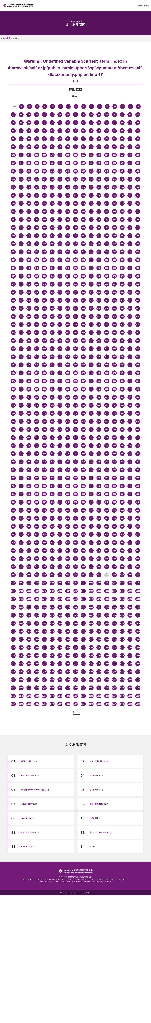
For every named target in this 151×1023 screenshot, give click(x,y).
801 (28, 486)
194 (67, 195)
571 (91, 373)
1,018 (130, 583)
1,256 (130, 696)
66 (130, 131)
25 (75, 115)
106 (44, 155)
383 (83, 284)
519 (83, 349)
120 (21, 163)
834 (21, 502)
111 (83, 155)
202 (130, 195)
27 (91, 115)
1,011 (75, 583)
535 (75, 357)
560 (137, 365)
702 (52, 437)
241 (36, 220)
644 (130, 405)
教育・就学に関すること (30, 775)
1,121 (138, 631)
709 (106, 437)
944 (83, 551)
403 (106, 292)
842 (83, 502)
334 (98, 260)
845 (106, 502)
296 (67, 244)
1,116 (99, 631)
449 (67, 316)
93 (75, 147)
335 (106, 260)
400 (83, 292)
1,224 (13, 688)
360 (36, 276)
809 (91, 486)
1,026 (60, 591)
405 (122, 292)
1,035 (130, 591)
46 (107, 123)
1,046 (83, 599)
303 (122, 244)
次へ (74, 712)
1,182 (83, 664)
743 (106, 454)
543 (137, 357)
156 (36, 179)
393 (28, 292)
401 (91, 292)
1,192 (29, 672)
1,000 (122, 575)
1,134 (106, 639)
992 (60, 575)
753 (52, 462)
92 (68, 147)
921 (36, 542)
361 (44, 276)
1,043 (60, 599)
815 (137, 486)
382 (75, 284)
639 (91, 405)
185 (130, 187)
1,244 (36, 696)
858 (75, 510)
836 (36, 502)
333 (91, 260)
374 (13, 284)
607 (106, 389)
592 (122, 381)
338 (130, 260)
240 (28, 220)
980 (98, 567)
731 (13, 454)
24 (68, 115)
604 (83, 389)
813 (122, 486)
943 (75, 551)
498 (52, 341)
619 (67, 397)
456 (122, 316)
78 (91, 139)
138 (28, 171)
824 (75, 494)
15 (130, 106)
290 (21, 244)
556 (106, 365)
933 (130, 542)
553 (83, 365)
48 (122, 123)
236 (130, 211)
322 (137, 252)
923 (52, 542)
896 (106, 526)
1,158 (29, 656)
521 (98, 349)
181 (98, 187)
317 (98, 252)
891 (67, 526)
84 (138, 139)
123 (44, 163)
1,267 (83, 704)
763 (130, 462)
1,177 (44, 664)
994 (75, 575)
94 (83, 147)
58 (68, 131)
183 (114, 187)
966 (122, 559)
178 (75, 187)
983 (122, 567)
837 (44, 502)
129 (91, 163)
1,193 (36, 672)
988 (28, 575)
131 (106, 163)
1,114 (83, 631)
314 (75, 252)
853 (36, 510)
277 (52, 236)
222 (21, 211)
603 (75, 389)
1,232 (75, 688)
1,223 (138, 680)
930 (106, 542)
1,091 (36, 623)
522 (106, 349)
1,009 (60, 583)
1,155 (138, 648)
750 (28, 462)
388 (122, 284)
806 (67, 486)
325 (28, 260)
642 (114, 405)
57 (60, 131)
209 (52, 203)
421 (114, 300)
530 (36, 357)
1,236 (106, 688)
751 (36, 462)
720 (60, 446)
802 (36, 486)
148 (106, 171)
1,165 (83, 656)
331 (75, 260)
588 (91, 381)
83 (130, 139)
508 (130, 341)
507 (122, 341)
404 (114, 292)
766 (21, 470)
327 (44, 260)
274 (28, 236)
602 (67, 389)
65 (122, 131)
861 (98, 510)
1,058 (44, 607)
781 (137, 470)
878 (98, 518)
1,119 (122, 631)
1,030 (91, 591)
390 (137, 284)
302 (114, 244)
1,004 (21, 583)
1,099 (99, 623)
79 (99, 139)
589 (98, 381)
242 (44, 220)
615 (36, 397)
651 (52, 413)
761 (114, 462)
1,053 (138, 599)
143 (67, 171)
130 (98, 163)
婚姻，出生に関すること (99, 761)
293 (44, 244)
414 (60, 300)
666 (36, 421)
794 (106, 478)
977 (75, 567)
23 (60, 115)
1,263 (52, 704)
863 (114, 510)
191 (44, 195)
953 (21, 559)
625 (114, 397)
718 (44, 446)
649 (36, 413)
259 (44, 228)
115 (114, 155)
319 (114, 252)
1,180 (68, 664)
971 (28, 567)
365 (75, 276)
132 (114, 163)
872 (52, 518)
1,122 (13, 639)
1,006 (36, 583)
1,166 (91, 656)
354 (122, 268)
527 (13, 357)
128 (83, 163)
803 (44, 486)
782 (13, 478)
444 (28, 316)
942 (67, 551)
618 (60, 397)
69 (21, 139)
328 (52, 260)
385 (98, 284)
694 (122, 429)
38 (44, 123)
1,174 (21, 664)
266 (98, 228)
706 (83, 437)
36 (29, 123)
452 (91, 316)
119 (13, 163)
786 (44, 478)
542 (130, 357)
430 (52, 308)
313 (67, 252)
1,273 (130, 704)
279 (67, 236)
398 (67, 292)
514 (44, 349)
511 (21, 349)
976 (67, 567)
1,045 (75, 599)
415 (67, 300)
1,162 (60, 656)
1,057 (36, 607)
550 (60, 365)
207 (36, 203)
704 (67, 437)
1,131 (83, 639)
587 (83, 381)
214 (91, 203)
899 (130, 526)
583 (52, 381)
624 (106, 397)
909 (75, 534)
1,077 (60, 615)
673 (91, 421)
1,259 (21, 704)
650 (44, 413)
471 (106, 324)
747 (137, 454)
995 (83, 575)
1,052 (130, 599)
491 (130, 332)
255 (13, 228)
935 (13, 551)
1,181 (75, 664)
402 (98, 292)
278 (60, 236)
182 (106, 187)
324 (21, 260)
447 (52, 316)
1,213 (60, 680)
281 (83, 236)
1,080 (83, 615)
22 (52, 115)
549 (52, 365)
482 (60, 332)
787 (52, 478)
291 (28, 244)
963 (98, 559)
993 (67, 575)
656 (91, 413)
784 (28, 478)
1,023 (36, 591)
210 (60, 203)
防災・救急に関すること (30, 832)
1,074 (36, 615)
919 (21, 542)
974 (52, 567)
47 (114, 123)
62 (99, 131)
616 (44, 397)
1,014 (99, 583)
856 (60, 510)
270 (130, 228)
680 (13, 429)
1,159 (36, 656)
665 (28, 421)
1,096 (75, 623)
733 (28, 454)
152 (137, 171)
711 (122, 437)
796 (122, 478)
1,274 (138, 704)
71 (37, 139)
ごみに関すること (27, 818)
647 (21, 413)
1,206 (138, 672)
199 (106, 195)
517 (67, 349)
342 (28, 268)
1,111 (60, 631)
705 (75, 437)
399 (75, 292)
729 (130, 446)
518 (75, 349)
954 (28, 559)
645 (137, 405)
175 (52, 187)
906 (52, 534)
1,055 (21, 607)
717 (36, 446)
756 (75, 462)
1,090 (29, 623)
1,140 (21, 648)
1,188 (130, 664)
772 (67, 470)
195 (75, 195)
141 (52, 171)
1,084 (114, 615)
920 (28, 542)
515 (52, 349)
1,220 (114, 680)
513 (36, 349)
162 (83, 179)
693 (114, 429)
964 (106, 559)
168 (130, 179)
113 (98, 155)
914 (114, 534)
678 (130, 421)
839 (60, 502)
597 (28, 389)
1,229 (52, 688)
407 (137, 292)
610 (130, 389)
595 (13, 389)
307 (21, 252)
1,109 (44, 631)
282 (91, 236)
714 (13, 446)
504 (98, 341)
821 (52, 494)
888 (44, 526)
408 (13, 300)
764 (137, 462)
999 (114, 575)
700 (36, 437)
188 (21, 195)
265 (91, 228)
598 (36, 389)
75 (68, 139)
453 (98, 316)
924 (60, 542)
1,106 (21, 631)
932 (122, 542)
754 (60, 462)
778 (114, 470)
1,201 (99, 672)
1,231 (68, 688)
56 (52, 131)
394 (36, 292)
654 (75, 413)
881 (122, 518)
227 (60, 211)
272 (13, 236)
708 (98, 437)
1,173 (13, 664)
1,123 (21, 639)
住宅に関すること (96, 818)
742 (98, 454)
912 (98, 534)
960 (75, 559)
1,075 (44, 615)
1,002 (138, 575)
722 (75, 446)
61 (91, 131)
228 (67, 211)
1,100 (106, 623)
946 (98, 551)
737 (60, 454)
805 (60, 486)
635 (60, 405)
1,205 (130, 672)
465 (60, 324)
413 (52, 300)
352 (106, 268)
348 (75, 268)
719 (52, 446)
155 (28, 179)
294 (52, 244)
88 (37, 147)
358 (21, 276)
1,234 (91, 688)
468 (83, 324)
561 (13, 373)
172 (28, 187)
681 (21, 429)
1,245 (44, 696)
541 (122, 357)
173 (36, 187)
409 (21, 300)
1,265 (68, 704)
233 (106, 211)
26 (83, 115)
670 (67, 421)
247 (83, 220)
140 (44, 171)
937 (28, 551)
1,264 (60, 704)
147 (98, 171)
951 (137, 551)
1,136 (122, 639)
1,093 (52, 623)
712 (130, 437)
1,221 (122, 680)
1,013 (91, 583)
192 (52, 195)
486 (91, 332)
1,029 (83, 591)
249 (98, 220)
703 (60, 437)
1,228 (44, 688)
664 (21, 421)
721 (67, 446)
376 (28, 284)
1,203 (114, 672)
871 (44, 518)
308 (28, 252)
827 (98, 494)
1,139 (13, 648)
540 (114, 357)
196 (83, 195)
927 (83, 542)
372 (130, 276)
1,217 (91, 680)
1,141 (29, 648)
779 (122, 470)
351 (98, 268)
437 (106, 308)
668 (52, 421)
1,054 (13, 607)
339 (137, 260)
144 (75, 171)
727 (114, 446)
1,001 (130, 575)
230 (83, 211)
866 (137, 510)
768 (36, 470)
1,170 (122, 656)
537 (91, 357)
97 (107, 147)
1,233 (83, 688)
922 (44, 542)
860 (91, 510)
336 (114, 260)
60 (83, 131)
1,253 (106, 696)
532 (52, 357)
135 (137, 163)
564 (36, 373)
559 (130, 365)
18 (21, 115)
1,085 (122, 615)
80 (107, 139)
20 (37, 115)
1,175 (29, 664)
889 (52, 526)
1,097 (83, 623)
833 (13, 502)
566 (52, 373)
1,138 (138, 639)
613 (21, 397)
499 (60, 341)
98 (114, 147)
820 (44, 494)
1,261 (36, 704)
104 (28, 155)
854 (44, 510)
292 (36, 244)
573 (106, 373)
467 (75, 324)
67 (138, 131)
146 (91, 171)
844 (98, 502)
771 (60, 470)
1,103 (130, 623)
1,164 (75, 656)
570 (83, 373)
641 (106, 405)
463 (44, 324)
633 (44, 405)
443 (21, 316)
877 (91, 518)
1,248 (68, 696)
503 (91, 341)
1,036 (138, 591)
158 (52, 179)
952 (13, 559)
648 (28, 413)
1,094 (60, 623)
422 (122, 300)
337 (122, 260)
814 (130, 486)
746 (130, 454)
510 (13, 349)
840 (67, 502)
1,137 (130, 639)
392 (21, 292)
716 (28, 446)
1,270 (106, 704)
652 (60, 413)
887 (36, 526)
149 (114, 171)
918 (13, 542)
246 (75, 220)
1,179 (60, 664)
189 (28, 195)
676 (114, 421)
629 (13, 405)
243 (52, 220)
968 (137, 559)
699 (28, 437)
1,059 (52, 607)
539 (106, 357)
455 (114, 316)
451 (83, 316)
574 (114, 373)
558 (122, 365)
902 (21, 534)
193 (60, 195)
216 (106, 203)
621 (83, 397)
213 (83, 203)
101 (137, 147)
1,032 (106, 591)
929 (98, 542)
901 (13, 534)
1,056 (29, 607)
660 (122, 413)
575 (122, 373)
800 (21, 486)
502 (83, 341)
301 (106, 244)
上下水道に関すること (29, 847)
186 (137, 187)
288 (137, 236)
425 (13, 308)
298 (83, 244)
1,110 (52, 631)
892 (75, 526)
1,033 (114, 591)
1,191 (21, 672)
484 (75, 332)
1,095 (68, 623)
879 (106, 518)
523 (114, 349)
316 (91, 252)
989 (36, 575)
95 (91, 147)
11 (99, 106)
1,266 (75, 704)
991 (52, 575)
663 (13, 421)
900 (137, 526)
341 (21, 268)
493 (13, 341)
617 (52, 397)
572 (98, 373)
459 (13, 324)
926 (75, 542)
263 (75, 228)
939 (44, 551)
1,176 (36, 664)
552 (75, 365)
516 (60, 349)
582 (44, 381)
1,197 (68, 672)
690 (91, 429)
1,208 (21, 680)
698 (21, 437)
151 (130, 171)
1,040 (36, 599)
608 (114, 389)
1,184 (99, 664)
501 (75, 341)
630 (21, 405)
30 (114, 115)
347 (67, 268)
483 (67, 332)
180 (91, 187)
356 (137, 268)
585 (67, 381)
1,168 (106, 656)
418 (91, 300)
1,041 (44, 599)
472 (114, 324)
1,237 (114, 688)
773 (75, 470)
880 (114, 518)
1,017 (122, 583)
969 (13, 567)
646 (13, 413)
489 (114, 332)
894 (91, 526)
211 (67, 203)
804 (52, 486)
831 (130, 494)
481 (52, 332)
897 (114, 526)
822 (60, 494)
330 (67, 260)
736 (52, 454)
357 (13, 276)
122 (36, 163)
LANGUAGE (144, 5)
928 (91, 542)
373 (137, 276)
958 (60, 559)
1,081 (91, 615)
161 (75, 179)
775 (91, 470)
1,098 (91, 623)
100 (130, 147)
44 (91, 123)
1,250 (83, 696)
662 (137, 413)
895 (98, 526)
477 (21, 332)
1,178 (52, 664)
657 (98, 413)
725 (98, 446)
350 (91, 268)
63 (107, 131)
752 (44, 462)
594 (137, 381)
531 (44, 357)
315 (83, 252)
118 (137, 155)
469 (91, 324)
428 (36, 308)
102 (13, 155)
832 (137, 494)
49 (130, 123)
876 (83, 518)
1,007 (44, 583)
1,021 (21, 591)
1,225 (21, 688)
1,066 (106, 607)
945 (91, 551)
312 (60, 252)
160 (67, 179)
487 (98, 332)
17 (13, 115)
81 (114, 139)
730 (137, 446)
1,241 (13, 696)
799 (13, 486)
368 (98, 276)
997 (98, 575)
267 (106, 228)
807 (75, 486)
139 (36, 171)
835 (28, 502)
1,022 (29, 591)
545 (21, 365)
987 (21, 575)
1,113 (75, 631)
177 (67, 187)
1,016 (114, 583)
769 (44, 470)
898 (122, 526)
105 (36, 155)
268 (114, 228)
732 (21, 454)
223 (28, 211)
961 (83, 559)
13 (115, 106)
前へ (14, 106)
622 (91, 397)
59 (75, 131)
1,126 (44, 639)
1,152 (114, 648)
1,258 (13, 704)
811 (106, 486)
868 (21, 518)
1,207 (13, 680)
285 (114, 236)
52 (21, 131)
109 (67, 155)
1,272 (122, 704)
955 (36, 559)
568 (67, 373)
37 (37, 123)
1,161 (52, 656)
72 (44, 139)
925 (67, 542)
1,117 (106, 631)
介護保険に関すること (29, 804)
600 (52, 389)
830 (122, 494)
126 (67, 163)
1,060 (60, 607)
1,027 (68, 591)
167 (122, 179)
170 (13, 187)
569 (75, 373)
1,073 (29, 615)
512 (28, 349)
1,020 (13, 591)
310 (44, 252)
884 (13, 526)
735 (44, 454)
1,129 (68, 639)
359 (28, 276)
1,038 (21, 599)
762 (122, 462)
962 (91, 559)
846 (114, 502)
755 (67, 462)
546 (28, 365)
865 (130, 510)
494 (21, 341)
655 (83, 413)
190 (36, 195)
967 (130, 559)
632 (36, 405)
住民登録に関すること (29, 761)
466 (67, 324)
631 (28, 405)
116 (122, 155)
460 (21, 324)
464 (52, 324)
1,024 (44, 591)
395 (44, 292)
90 (52, 147)
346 (60, 268)
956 (44, 559)
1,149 (91, 648)
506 (114, 341)
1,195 (52, 672)
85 (13, 147)
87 (29, 147)
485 (83, 332)
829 (114, 494)
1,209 (29, 680)
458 (137, 316)
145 (83, 171)
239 (21, 220)
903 (28, 534)
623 (98, 397)
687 (67, 429)
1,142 (36, 648)
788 (60, 478)
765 (13, 470)
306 (13, 252)
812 (114, 486)
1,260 (29, 704)
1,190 (13, 672)
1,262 (44, 704)
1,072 (21, 615)
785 (36, 478)
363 (60, 276)
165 (106, 179)
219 (130, 203)
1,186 (114, 664)
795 (114, 478)
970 (21, 567)
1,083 (106, 615)
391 (13, 292)
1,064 (91, 607)
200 (114, 195)
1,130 (75, 639)
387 (114, 284)
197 (91, 195)
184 (122, 187)
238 (13, 220)
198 (98, 195)
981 (106, 567)
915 (122, 534)
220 (137, 203)
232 (98, 211)
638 (83, 405)
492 (137, 332)
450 (75, 316)
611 (137, 389)
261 (60, 228)
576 (130, 373)
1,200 (91, 672)
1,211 (44, 680)
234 (114, 211)
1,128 (60, 639)
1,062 (75, 607)
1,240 (138, 688)
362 (52, 276)
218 (122, 203)
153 (13, 179)
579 (21, 381)
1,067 (114, 607)
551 (67, 365)
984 (130, 567)
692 (106, 429)
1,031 (99, 591)
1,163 (68, 656)
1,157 (21, 656)
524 (122, 349)
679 (137, 421)
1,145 (60, 648)
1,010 (68, 583)
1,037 (13, 599)
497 (44, 341)
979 (91, 567)
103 (21, 155)
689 (83, 429)
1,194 (44, 672)
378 (44, 284)
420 (106, 300)
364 (67, 276)
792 (91, 478)
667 (44, 421)
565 (44, 373)
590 (106, 381)
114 (106, 155)
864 (122, 510)
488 (106, 332)
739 (75, 454)
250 (106, 220)
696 (137, 429)
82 (122, 139)
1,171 (130, 656)
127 (75, 163)
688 (75, 429)
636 (67, 405)
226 (52, 211)
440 (130, 308)
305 (137, 244)
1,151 (106, 648)
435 (91, 308)
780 (130, 470)
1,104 (138, 623)
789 (67, 478)
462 (36, 324)
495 (28, 341)
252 (122, 220)
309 (36, 252)
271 (137, 228)
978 (83, 567)
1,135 (114, 639)
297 (75, 244)
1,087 (138, 615)
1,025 (52, 591)
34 (13, 123)
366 (83, 276)
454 (106, 316)
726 (106, 446)
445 (36, 316)
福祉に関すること (96, 790)
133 (122, 163)
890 (60, 526)
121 (28, 163)
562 (21, 373)
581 (36, 381)
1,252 (99, 696)
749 (21, 462)
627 (130, 397)
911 (91, 534)
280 (75, 236)
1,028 (75, 591)
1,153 (122, 648)
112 (91, 155)
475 (137, 324)
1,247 (60, 696)
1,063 (83, 607)
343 (36, 268)
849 (137, 502)
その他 (92, 847)
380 (60, 284)
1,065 (99, 607)
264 (83, 228)
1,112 (68, 631)
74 (60, 139)
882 (130, 518)
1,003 (13, 583)
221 (13, 211)
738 (67, 454)
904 (36, 534)
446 (44, 316)
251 (114, 220)
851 (21, 510)
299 (91, 244)
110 (75, 155)
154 (21, 179)
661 (130, 413)
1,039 (29, 599)
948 (114, 551)
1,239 (130, 688)
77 (83, 139)
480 (44, 332)
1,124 (29, 639)
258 (36, 228)
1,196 (60, 672)
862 (106, 510)
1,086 (130, 615)
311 (52, 252)
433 (75, 308)
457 (130, 316)
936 (21, 551)
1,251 (91, 696)
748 (13, 462)
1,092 (44, 623)
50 (138, 123)
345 (52, 268)
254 (137, 220)
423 (130, 300)
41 (68, 123)
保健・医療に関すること (99, 804)
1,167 (99, 656)
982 (114, 567)
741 (91, 454)
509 (137, 341)
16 (138, 106)
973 (44, 567)
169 (137, 179)
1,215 (75, 680)
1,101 (114, 623)
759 (98, 462)
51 (13, 131)
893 (83, 526)
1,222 (130, 680)
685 (52, 429)
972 (36, 567)
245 (67, 220)
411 (36, 300)
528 (21, 357)
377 (36, 284)
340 (13, 268)
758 (91, 462)
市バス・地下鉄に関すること (101, 832)
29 (107, 115)
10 (92, 106)
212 (75, 203)
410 (28, 300)
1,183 (91, 664)
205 (21, 203)
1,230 (60, 688)
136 (13, 171)
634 (52, 405)
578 (13, 381)
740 (83, 454)
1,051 (122, 599)
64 (114, 131)
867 (13, 518)
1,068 (122, 607)
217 (114, 203)
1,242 (21, 696)
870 (36, 518)
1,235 (99, 688)
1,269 (99, 704)
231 (91, 211)
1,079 (75, 615)
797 (130, 478)
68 (13, 139)
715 (21, 446)
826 (91, 494)
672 (83, 421)
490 (122, 332)
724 (91, 446)
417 (83, 300)
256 (21, 228)
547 (36, 365)
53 (29, 131)
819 (36, 494)
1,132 (91, 639)
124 (52, 163)
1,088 (13, 623)
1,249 (75, 696)
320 (122, 252)
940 (52, 551)
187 (13, 195)
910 (83, 534)
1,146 (68, 648)
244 (60, 220)
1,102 (122, 623)
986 (13, 575)
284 (106, 236)
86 (21, 147)
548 (44, 365)
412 (44, 300)
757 (83, 462)
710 (114, 437)
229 (75, 211)
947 (106, 551)
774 (83, 470)
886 (28, 526)
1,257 (138, 696)
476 (13, 332)
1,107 (29, 631)
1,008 (52, 583)
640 (98, 405)
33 (138, 115)
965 (114, 559)
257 (28, 228)
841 (75, 502)
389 (130, 284)
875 (75, 518)
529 (28, 357)
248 (91, 220)
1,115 (91, 631)
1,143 (44, 648)
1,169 (114, 656)
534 (67, 357)
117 (130, 155)
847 (122, 502)
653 (67, 413)
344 (44, 268)
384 (91, 284)
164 (98, 179)
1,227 (36, 688)
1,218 (99, 680)
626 (122, 397)
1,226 (29, 688)
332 (83, 260)
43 (83, 123)
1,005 (29, 583)
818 (28, 494)
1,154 (130, 648)
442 (13, 316)
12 (107, 106)
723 (83, 446)
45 (99, 123)
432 (67, 308)
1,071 (13, 615)
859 (83, 510)
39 (52, 123)
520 (91, 349)
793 (98, 478)
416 (75, 300)
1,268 (91, 704)
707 (91, 437)
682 (28, 429)
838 (52, 502)
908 (67, 534)
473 (122, 324)
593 (130, 381)
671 (75, 421)
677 (122, 421)
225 (44, 211)
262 (67, 228)
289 (13, 244)
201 (122, 195)
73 (52, 139)
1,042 (52, 599)
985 (137, 567)
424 (137, 300)
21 (44, 115)
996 (91, 575)
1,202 (106, 672)
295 (60, 244)
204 (13, 203)
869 (28, 518)
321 (130, 252)
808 (83, 486)
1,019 (138, 583)
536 (83, 357)
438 (114, 308)
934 (137, 542)
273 (21, 236)
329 (60, 260)
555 (98, 365)
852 (28, 510)
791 (83, 478)
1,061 (68, 607)
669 (60, 421)
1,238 (122, 688)
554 (91, 365)
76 (75, 139)
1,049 (106, 599)
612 (13, 397)
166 (114, 179)
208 (44, 203)
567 (60, 373)
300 (98, 244)
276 (44, 236)
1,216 (83, 680)
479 (36, 332)
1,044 (68, 599)
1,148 (83, 648)
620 (75, 397)
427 (28, 308)
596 (21, 389)
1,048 (99, 599)
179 (83, 187)
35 (21, 123)
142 (60, 171)
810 (98, 486)
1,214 (68, 680)
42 (75, 123)
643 (122, 405)
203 (137, 195)
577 (137, 373)
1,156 (13, 656)
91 (60, 147)
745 (122, 454)
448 (60, 316)
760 (106, 462)
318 (106, 252)
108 (60, 155)
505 (106, 341)
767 (28, 470)
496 (36, 341)
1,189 (138, 664)
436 (98, 308)
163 (91, 179)
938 (36, 551)
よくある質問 (5, 38)
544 (13, 365)
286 (122, 236)
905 (44, 534)
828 (106, 494)
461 (28, 324)
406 (130, 292)
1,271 (114, 704)
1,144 (52, 648)
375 (21, 284)
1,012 (83, 583)
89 (44, 147)
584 (60, 381)
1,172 (138, 656)
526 (137, 349)
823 (67, 494)
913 (106, 534)
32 (130, 115)
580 (28, 381)
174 (44, 187)
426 (21, 308)
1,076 (52, 615)
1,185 (106, 664)
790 (75, 478)
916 (130, 534)
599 (44, 389)
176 (60, 187)
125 (60, 163)
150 (122, 171)
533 (60, 357)
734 (36, 454)
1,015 (106, 583)
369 (106, 276)
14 (123, 106)
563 (28, 373)
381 (67, 284)
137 (21, 171)
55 (44, 131)
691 (98, 429)
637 (75, 405)
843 (91, 502)
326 (36, 260)
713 (137, 437)
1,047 (91, 599)
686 (60, 429)
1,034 (122, 591)
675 (106, 421)
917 (137, 534)
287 (130, 236)
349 (83, 268)
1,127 (52, 639)
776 (98, 470)
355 (130, 268)
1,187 (122, 664)
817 (21, 494)
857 (67, 510)
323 (13, 260)
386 (106, 284)
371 (122, 276)
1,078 (68, 615)
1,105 (13, 631)
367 (91, 276)
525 (130, 349)
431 (60, 308)
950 (130, 551)
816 (13, 494)
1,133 (99, 639)
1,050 (114, 599)
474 (130, 324)
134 (130, 163)
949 (122, 551)
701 (44, 437)
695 (130, 429)
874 (67, 518)
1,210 (36, 680)
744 (114, 454)
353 (114, 268)
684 (44, 429)
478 (28, 332)
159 (60, 179)
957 (52, 559)
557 (114, 365)
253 (130, 220)
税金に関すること (96, 775)
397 (60, 292)
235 (122, 211)
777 (106, 470)
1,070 (138, 607)
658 (106, 413)
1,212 (52, 680)
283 (98, 236)
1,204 (122, 672)
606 (98, 389)
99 (122, 147)
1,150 (99, 648)
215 (98, 203)
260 (52, 228)
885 (21, 526)
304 (130, 244)
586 (75, 381)
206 (28, 203)
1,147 (75, 648)
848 (130, 502)
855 (52, 510)
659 (114, 413)
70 (29, 139)
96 (99, 147)
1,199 (83, 672)
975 (60, 567)
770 (52, 470)
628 (137, 397)
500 (67, 341)
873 (60, 518)
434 (83, 308)
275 (36, 236)
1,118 (114, 631)
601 (60, 389)
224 (36, 211)
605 (91, 389)
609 (122, 389)
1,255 (122, 696)
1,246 (52, 696)
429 (44, 308)
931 (114, 542)
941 (60, 551)
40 (60, 123)
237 (137, 211)
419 (98, 300)
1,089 (21, 623)
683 (36, 429)
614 (28, 397)
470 (98, 324)
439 (122, 308)
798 (137, 478)
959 (67, 559)
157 (44, 179)
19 (29, 115)
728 (122, 446)
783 (21, 478)
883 (137, 518)
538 (98, 357)
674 (98, 421)
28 (99, 115)
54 (37, 131)
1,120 (130, 631)
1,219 (106, 680)
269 (122, 228)
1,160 (44, 656)
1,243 (29, 696)
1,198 (75, 672)
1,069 (130, 607)
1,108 (36, 631)
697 (13, 437)
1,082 (99, 615)
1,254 (114, 696)
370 (114, 276)
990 (44, 575)
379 (52, 284)
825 (83, 494)
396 (52, 292)
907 (60, 534)
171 (21, 187)
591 (114, 381)
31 (122, 115)
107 (52, 155)
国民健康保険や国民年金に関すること (35, 790)
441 (137, 308)
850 (13, 510)
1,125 (36, 639)
